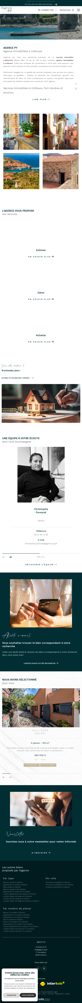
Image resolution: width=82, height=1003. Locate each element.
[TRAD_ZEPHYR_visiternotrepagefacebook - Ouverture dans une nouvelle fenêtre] (38, 968)
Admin (44, 993)
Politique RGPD (59, 993)
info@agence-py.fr (41, 950)
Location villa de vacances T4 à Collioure (17, 931)
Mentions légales (36, 993)
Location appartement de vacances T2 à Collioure (20, 926)
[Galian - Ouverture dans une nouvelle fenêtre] (27, 983)
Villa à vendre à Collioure (12, 887)
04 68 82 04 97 (41, 947)
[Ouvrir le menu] (78, 10)
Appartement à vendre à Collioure (15, 885)
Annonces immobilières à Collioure (58, 882)
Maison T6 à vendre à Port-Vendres (15, 922)
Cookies (67, 993)
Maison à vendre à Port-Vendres (14, 889)
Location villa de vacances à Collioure (16, 898)
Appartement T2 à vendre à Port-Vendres (18, 924)
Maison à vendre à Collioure (13, 882)
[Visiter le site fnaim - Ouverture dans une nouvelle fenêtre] (43, 984)
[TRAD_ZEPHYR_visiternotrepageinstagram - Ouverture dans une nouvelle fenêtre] (44, 968)
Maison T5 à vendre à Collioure (14, 912)
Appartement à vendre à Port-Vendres (16, 891)
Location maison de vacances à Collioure (17, 896)
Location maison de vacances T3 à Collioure (18, 929)
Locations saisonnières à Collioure (58, 887)
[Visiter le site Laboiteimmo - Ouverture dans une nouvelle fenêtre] (41, 998)
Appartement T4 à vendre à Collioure (16, 917)
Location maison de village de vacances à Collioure (21, 901)
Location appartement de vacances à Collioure (19, 894)
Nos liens (50, 993)
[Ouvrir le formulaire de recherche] (67, 10)
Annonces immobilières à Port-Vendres (59, 885)
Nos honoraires (17, 993)
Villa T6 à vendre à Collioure (13, 919)
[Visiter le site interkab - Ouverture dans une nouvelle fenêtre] (56, 983)
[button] (10, 557)
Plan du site (26, 993)
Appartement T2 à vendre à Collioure (16, 915)
